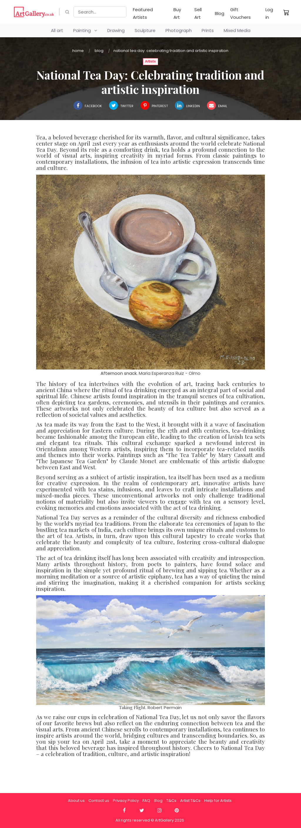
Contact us (98, 800)
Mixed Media (237, 30)
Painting (85, 30)
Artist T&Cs (190, 800)
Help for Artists (218, 800)
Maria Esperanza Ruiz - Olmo (169, 373)
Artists (150, 61)
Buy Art (177, 13)
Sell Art (198, 13)
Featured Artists (143, 13)
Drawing (116, 30)
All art (57, 30)
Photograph (178, 30)
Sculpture (145, 30)
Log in (269, 13)
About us (76, 800)
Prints (208, 30)
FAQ (146, 800)
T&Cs (171, 800)
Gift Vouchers (240, 13)
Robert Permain (165, 707)
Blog (219, 13)
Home (78, 50)
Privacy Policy (126, 800)
